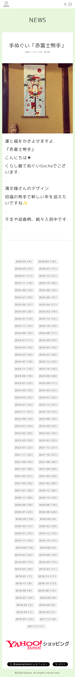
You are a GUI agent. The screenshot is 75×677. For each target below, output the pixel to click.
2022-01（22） (24, 447)
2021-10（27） (48, 454)
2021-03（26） (24, 483)
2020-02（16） (48, 526)
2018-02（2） (47, 612)
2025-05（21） (24, 304)
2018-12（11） (47, 576)
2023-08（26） (48, 376)
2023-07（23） (24, 383)
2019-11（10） (24, 540)
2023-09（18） (24, 376)
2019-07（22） (24, 555)
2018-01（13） (25, 619)
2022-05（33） (24, 433)
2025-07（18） (24, 297)
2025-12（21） (48, 275)
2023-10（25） (48, 368)
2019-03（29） (24, 569)
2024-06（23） (48, 340)
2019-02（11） (48, 569)
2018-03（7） (25, 612)
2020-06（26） (48, 512)
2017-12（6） (48, 619)
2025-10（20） (48, 283)
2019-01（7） (24, 576)
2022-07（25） (24, 426)
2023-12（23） (48, 361)
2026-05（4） (24, 261)
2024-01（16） (24, 361)
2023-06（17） (48, 383)
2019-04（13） (48, 562)
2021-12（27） (48, 447)
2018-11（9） (24, 583)
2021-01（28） (24, 490)
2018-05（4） (25, 605)
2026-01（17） (24, 275)
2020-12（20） (48, 490)
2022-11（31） (24, 411)
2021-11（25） (24, 454)
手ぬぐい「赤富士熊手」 (37, 45)
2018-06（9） (48, 597)
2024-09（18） (24, 333)
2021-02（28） (48, 483)
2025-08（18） (48, 290)
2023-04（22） (48, 390)
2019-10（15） (48, 540)
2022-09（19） (24, 418)
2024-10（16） (48, 326)
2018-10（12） (47, 583)
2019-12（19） (48, 533)
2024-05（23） (24, 347)
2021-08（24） (48, 462)
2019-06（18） (48, 555)
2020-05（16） (25, 519)
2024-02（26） (48, 354)
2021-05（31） (24, 476)
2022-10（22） (48, 411)
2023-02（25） (48, 397)
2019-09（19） (25, 547)
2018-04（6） (47, 605)
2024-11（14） (24, 326)
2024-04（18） (48, 347)
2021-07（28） (24, 469)
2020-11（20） (24, 497)
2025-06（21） (48, 297)
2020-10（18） (48, 497)
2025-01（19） (24, 318)
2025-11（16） (24, 283)
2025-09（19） (24, 290)
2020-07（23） (24, 512)
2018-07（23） (25, 597)
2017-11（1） (36, 626)
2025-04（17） (48, 304)
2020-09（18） (24, 504)
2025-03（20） (24, 311)
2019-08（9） (48, 547)
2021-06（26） (48, 469)
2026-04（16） (47, 261)
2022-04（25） (48, 433)
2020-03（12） (24, 526)
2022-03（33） (24, 440)
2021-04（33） (48, 476)
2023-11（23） (24, 368)
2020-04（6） (48, 519)
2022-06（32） (48, 426)
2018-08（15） (47, 590)
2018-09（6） (24, 590)
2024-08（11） (48, 333)
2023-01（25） (24, 404)
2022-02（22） (48, 440)
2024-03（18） (24, 354)
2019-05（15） (24, 562)
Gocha (28, 672)
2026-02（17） (48, 268)
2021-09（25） (24, 462)
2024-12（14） (48, 318)
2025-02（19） (48, 311)
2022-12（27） (48, 404)
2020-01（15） (24, 533)
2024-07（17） (24, 340)
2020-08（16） (48, 504)
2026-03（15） (24, 268)
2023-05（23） (24, 390)
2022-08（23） (48, 418)
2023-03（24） (24, 397)
